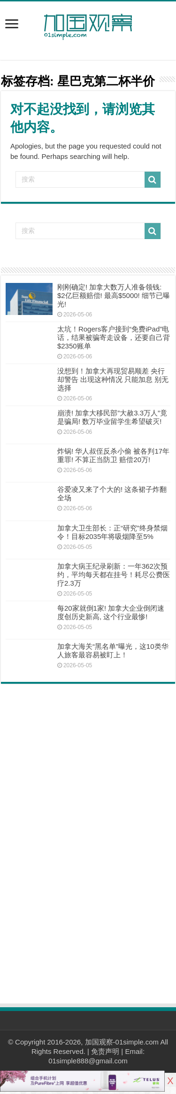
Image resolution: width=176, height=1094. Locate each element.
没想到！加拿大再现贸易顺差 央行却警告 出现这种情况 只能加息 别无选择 (113, 379)
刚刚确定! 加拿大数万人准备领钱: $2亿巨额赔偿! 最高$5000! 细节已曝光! (113, 295)
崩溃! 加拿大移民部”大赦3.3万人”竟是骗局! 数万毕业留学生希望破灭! (112, 417)
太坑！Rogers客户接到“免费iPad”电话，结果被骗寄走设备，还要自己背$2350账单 (113, 337)
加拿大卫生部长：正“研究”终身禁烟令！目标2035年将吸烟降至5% (112, 532)
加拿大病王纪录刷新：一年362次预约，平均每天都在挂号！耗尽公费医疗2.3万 (113, 574)
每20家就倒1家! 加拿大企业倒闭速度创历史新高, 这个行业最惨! (110, 612)
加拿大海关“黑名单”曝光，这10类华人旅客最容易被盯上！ (112, 650)
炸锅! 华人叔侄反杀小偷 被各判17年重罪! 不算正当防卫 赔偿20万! (113, 455)
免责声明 (105, 1051)
